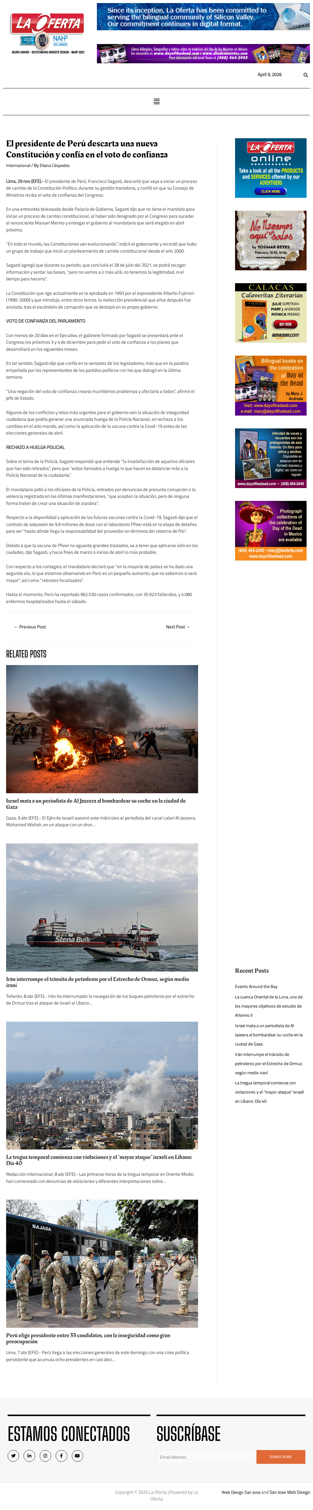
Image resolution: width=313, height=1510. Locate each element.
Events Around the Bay (257, 986)
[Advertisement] (271, 665)
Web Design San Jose (241, 1493)
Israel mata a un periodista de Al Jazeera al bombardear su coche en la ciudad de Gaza (101, 804)
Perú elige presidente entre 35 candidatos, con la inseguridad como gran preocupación (92, 1339)
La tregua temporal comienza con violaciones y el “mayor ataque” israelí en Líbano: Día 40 (95, 1160)
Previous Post (31, 627)
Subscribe (281, 1457)
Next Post (177, 627)
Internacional (19, 165)
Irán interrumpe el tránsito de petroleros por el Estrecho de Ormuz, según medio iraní (94, 982)
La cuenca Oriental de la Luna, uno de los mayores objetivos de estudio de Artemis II (269, 1006)
